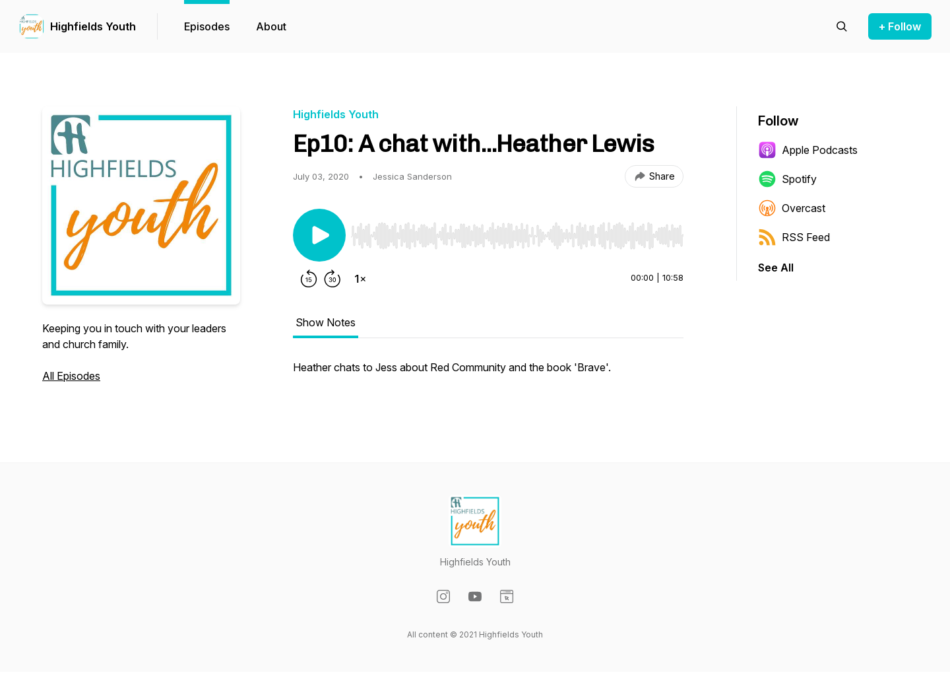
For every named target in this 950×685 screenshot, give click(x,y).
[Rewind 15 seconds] (309, 279)
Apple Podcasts (808, 150)
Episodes (207, 26)
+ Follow (900, 26)
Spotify (787, 179)
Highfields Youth (93, 26)
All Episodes (71, 375)
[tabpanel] (488, 373)
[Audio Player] (517, 232)
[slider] (517, 236)
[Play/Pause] (319, 235)
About (271, 26)
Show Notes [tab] (326, 322)
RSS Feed (794, 237)
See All (776, 267)
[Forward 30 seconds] (332, 279)
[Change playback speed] (360, 279)
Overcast (791, 208)
